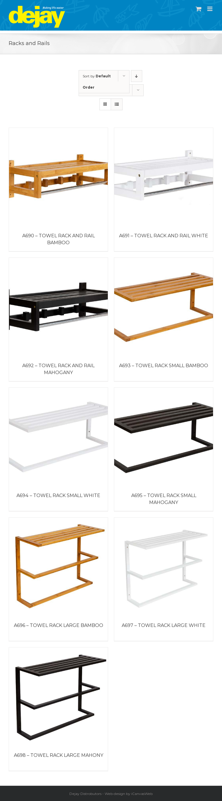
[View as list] (116, 104)
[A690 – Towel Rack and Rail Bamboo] (58, 177)
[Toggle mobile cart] (198, 9)
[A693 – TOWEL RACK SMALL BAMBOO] (163, 307)
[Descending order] (136, 76)
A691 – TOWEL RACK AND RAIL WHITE (163, 235)
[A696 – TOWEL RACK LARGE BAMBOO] (58, 567)
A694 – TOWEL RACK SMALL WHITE (58, 495)
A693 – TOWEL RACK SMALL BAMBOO (163, 365)
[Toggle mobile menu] (210, 9)
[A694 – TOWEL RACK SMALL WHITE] (58, 437)
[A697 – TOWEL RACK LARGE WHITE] (163, 567)
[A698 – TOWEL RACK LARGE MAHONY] (58, 696)
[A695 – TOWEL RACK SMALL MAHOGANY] (163, 437)
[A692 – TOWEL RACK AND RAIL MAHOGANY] (58, 307)
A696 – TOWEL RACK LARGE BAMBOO (58, 625)
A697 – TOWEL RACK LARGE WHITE (164, 625)
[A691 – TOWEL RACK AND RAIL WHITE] (163, 177)
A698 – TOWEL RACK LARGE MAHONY (58, 755)
